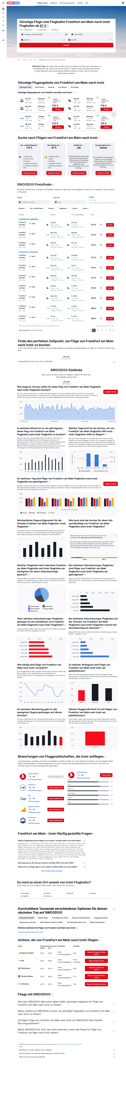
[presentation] (48, 26)
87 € (43, 26)
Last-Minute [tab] (62, 87)
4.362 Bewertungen (35, 779)
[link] (29, 173)
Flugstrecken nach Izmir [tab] (28, 922)
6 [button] (109, 330)
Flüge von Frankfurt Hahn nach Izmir (30, 932)
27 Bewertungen (33, 801)
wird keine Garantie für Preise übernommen (69, 1044)
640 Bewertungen (34, 812)
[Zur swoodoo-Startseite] (13, 3)
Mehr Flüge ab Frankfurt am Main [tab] (51, 922)
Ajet (29, 795)
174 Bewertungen (34, 823)
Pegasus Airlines (34, 806)
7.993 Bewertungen (34, 790)
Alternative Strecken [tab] (27, 918)
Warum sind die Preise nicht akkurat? (67, 1057)
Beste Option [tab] (39, 87)
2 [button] (97, 330)
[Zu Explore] (3, 25)
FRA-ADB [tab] (66, 357)
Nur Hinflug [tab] (75, 87)
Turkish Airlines (33, 774)
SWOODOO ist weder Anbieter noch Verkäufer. (67, 1050)
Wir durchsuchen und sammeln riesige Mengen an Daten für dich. (67, 1053)
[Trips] (3, 31)
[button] (3, 3)
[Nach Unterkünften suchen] (3, 13)
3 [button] (101, 330)
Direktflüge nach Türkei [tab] (60, 918)
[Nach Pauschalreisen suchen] (3, 21)
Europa (24, 60)
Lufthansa (31, 784)
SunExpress (32, 817)
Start (18, 60)
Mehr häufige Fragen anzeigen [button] (51, 871)
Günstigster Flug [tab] (25, 87)
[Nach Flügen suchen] (3, 9)
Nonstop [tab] (51, 87)
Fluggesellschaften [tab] (101, 918)
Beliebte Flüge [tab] (43, 918)
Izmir (35, 60)
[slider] (116, 203)
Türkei (30, 60)
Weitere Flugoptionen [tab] (97, 922)
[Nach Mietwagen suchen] (3, 17)
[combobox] (26, 30)
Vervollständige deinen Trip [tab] (76, 922)
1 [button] (93, 330)
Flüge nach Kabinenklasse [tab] (81, 918)
